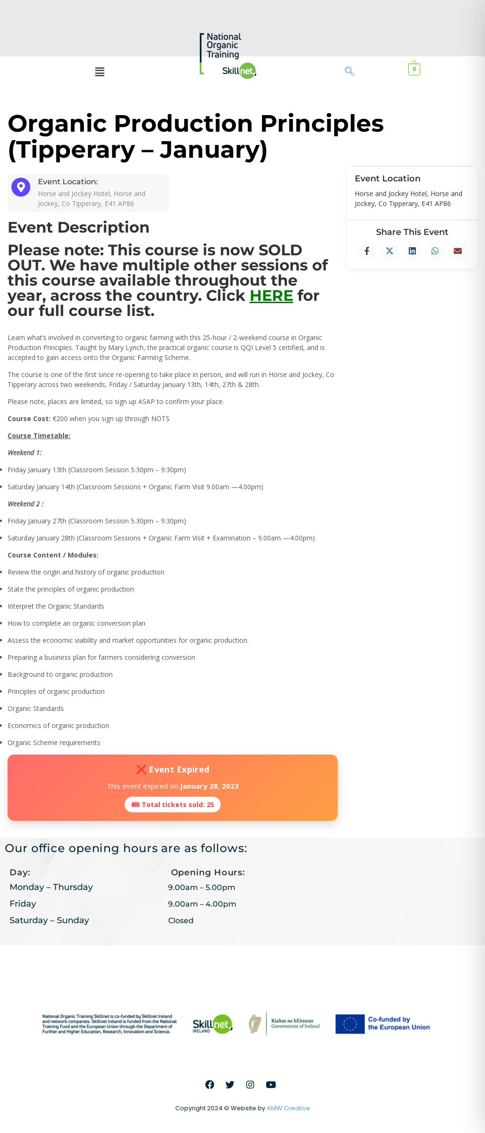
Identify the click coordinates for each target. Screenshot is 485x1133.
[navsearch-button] (354, 72)
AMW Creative (288, 1108)
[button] (100, 72)
